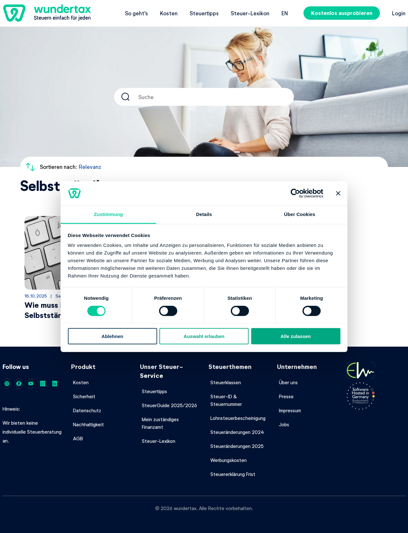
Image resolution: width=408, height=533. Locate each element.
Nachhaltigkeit (88, 424)
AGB (78, 438)
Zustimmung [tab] (108, 214)
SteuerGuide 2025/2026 (169, 405)
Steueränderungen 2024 (237, 432)
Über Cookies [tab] (299, 214)
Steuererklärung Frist (232, 474)
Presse (286, 396)
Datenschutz (87, 410)
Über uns (288, 382)
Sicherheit (84, 396)
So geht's (136, 13)
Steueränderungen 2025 (237, 446)
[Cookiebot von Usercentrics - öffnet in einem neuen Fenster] (295, 193)
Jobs (284, 424)
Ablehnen (112, 336)
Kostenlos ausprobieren (341, 13)
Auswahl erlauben (204, 336)
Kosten (169, 13)
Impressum (290, 410)
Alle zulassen (295, 336)
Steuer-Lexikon (250, 13)
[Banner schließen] (338, 193)
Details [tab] (204, 214)
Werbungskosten (228, 460)
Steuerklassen (225, 382)
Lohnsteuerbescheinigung (238, 418)
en (284, 13)
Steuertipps (204, 13)
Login (398, 13)
